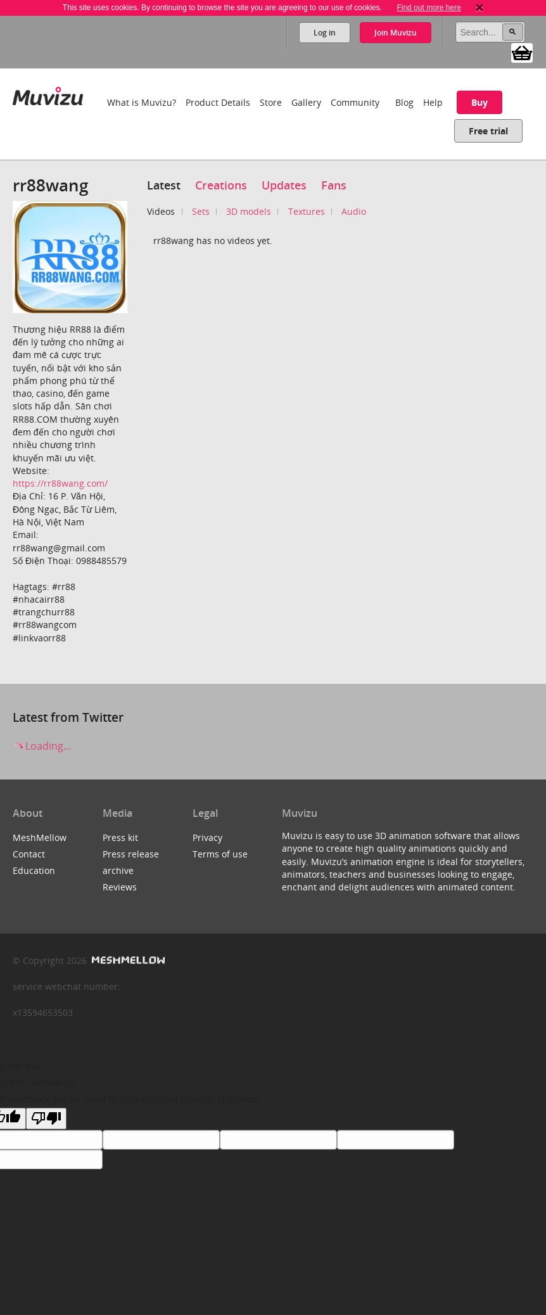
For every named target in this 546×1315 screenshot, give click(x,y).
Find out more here (428, 7)
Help (433, 102)
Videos (161, 211)
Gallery (306, 102)
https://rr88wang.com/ (60, 483)
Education (34, 870)
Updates (284, 185)
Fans (333, 185)
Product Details (218, 102)
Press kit (120, 837)
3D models (248, 211)
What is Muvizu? (141, 102)
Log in (325, 32)
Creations (221, 185)
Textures (306, 211)
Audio (353, 211)
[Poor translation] (46, 1118)
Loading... (42, 746)
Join (395, 32)
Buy (479, 102)
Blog (404, 102)
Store (271, 102)
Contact (29, 854)
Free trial (488, 131)
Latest (164, 185)
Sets (201, 211)
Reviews (120, 887)
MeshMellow (40, 837)
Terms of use (220, 854)
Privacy (207, 837)
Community (355, 102)
